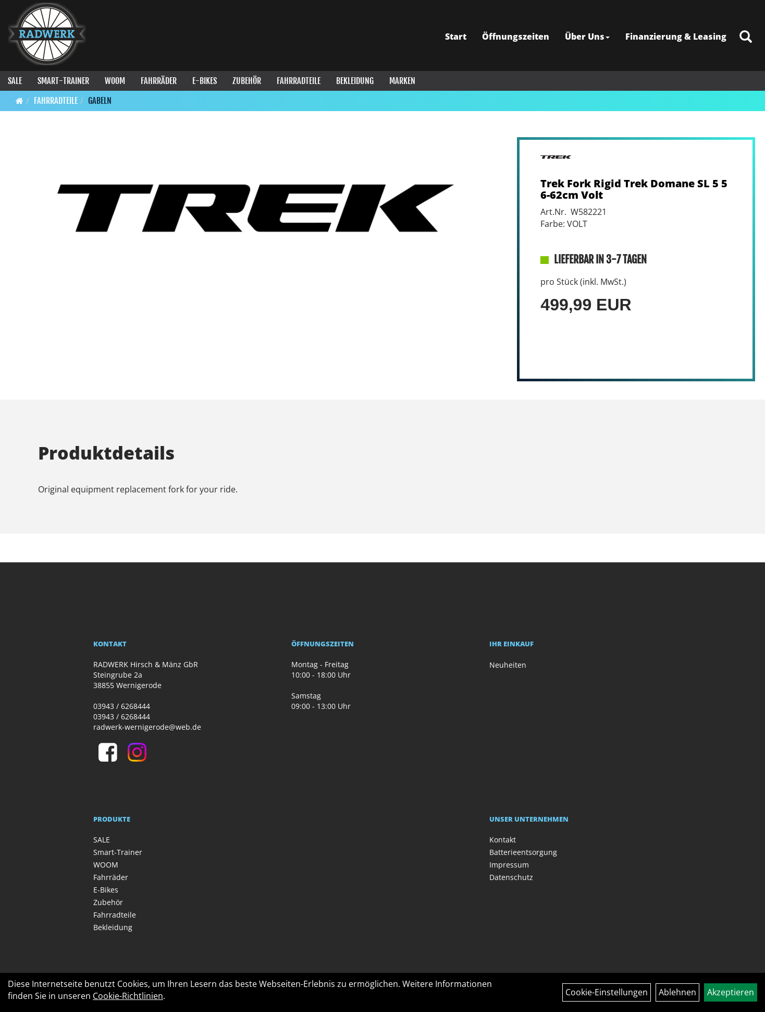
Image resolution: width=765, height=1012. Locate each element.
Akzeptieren (730, 992)
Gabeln (100, 100)
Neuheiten (507, 665)
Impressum (509, 865)
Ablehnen (677, 992)
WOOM (115, 81)
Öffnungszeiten (515, 36)
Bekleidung (355, 81)
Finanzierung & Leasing (675, 36)
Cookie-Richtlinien (128, 996)
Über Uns (587, 36)
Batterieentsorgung (523, 852)
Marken (402, 81)
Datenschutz (511, 877)
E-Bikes (204, 81)
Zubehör (246, 81)
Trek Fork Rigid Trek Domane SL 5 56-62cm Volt (633, 189)
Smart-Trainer (63, 81)
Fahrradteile (298, 81)
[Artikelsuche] (745, 37)
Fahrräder (159, 81)
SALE (15, 81)
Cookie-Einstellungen (606, 992)
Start (455, 36)
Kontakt (502, 840)
